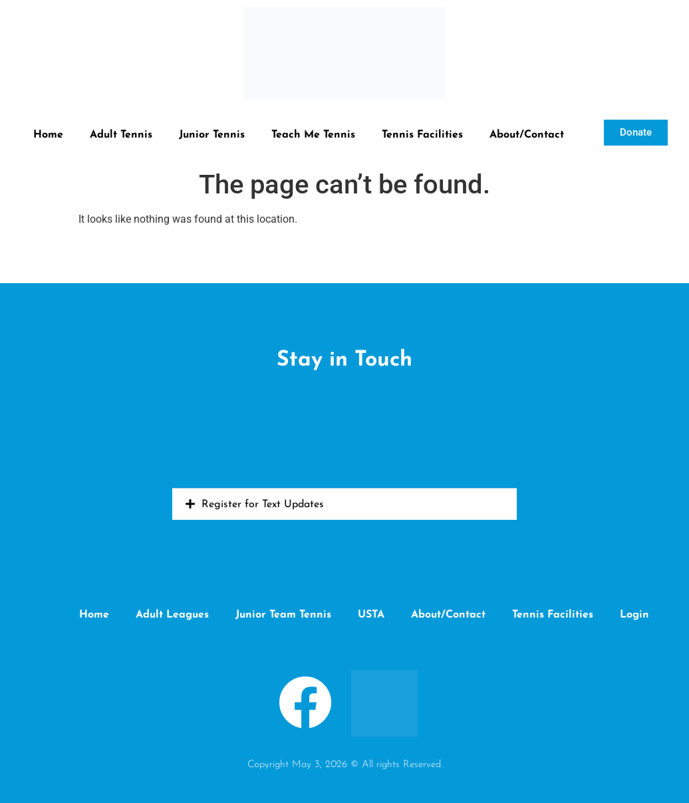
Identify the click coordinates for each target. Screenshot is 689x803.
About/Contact (526, 135)
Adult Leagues (172, 615)
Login (634, 615)
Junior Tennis (212, 135)
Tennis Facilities (422, 135)
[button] (344, 504)
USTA (371, 615)
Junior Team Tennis (283, 615)
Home (48, 135)
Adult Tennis (121, 135)
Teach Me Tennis (313, 135)
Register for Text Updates (263, 504)
